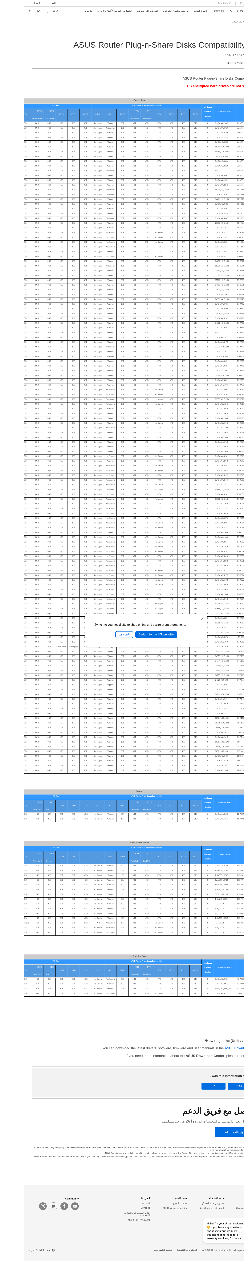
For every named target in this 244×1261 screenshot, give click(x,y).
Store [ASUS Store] (215, 10)
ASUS (233, 22)
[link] (233, 11)
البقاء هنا (100, 634)
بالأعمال (13, 3)
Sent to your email (214, 63)
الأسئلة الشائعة (213, 22)
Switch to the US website (132, 634)
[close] (178, 618)
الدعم (225, 22)
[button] (30, 3)
